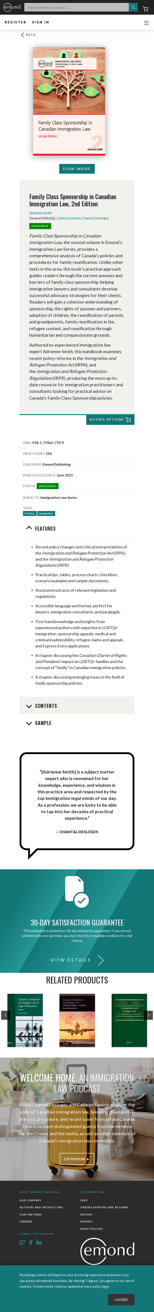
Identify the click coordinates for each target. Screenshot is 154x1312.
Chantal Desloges (95, 218)
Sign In (41, 22)
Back (28, 35)
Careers (26, 1221)
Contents (45, 705)
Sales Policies (91, 1228)
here (105, 1286)
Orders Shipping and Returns (104, 1207)
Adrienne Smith (40, 213)
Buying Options (108, 420)
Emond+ (86, 1221)
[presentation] (5, 1015)
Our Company (30, 1200)
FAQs (84, 1200)
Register (16, 22)
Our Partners (31, 1214)
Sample (43, 722)
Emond (11, 7)
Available (40, 225)
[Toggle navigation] (146, 23)
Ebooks (86, 1214)
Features (45, 528)
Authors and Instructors (41, 1207)
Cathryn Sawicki (69, 218)
